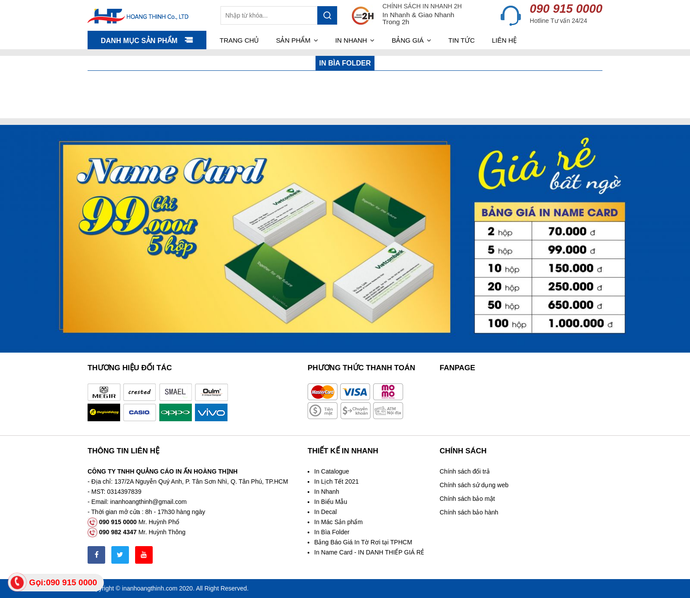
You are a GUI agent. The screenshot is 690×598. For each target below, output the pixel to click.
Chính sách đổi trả (465, 471)
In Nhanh (326, 491)
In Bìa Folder (331, 532)
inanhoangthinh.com (149, 588)
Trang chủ (239, 40)
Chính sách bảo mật (467, 498)
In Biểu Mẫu (330, 501)
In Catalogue (331, 471)
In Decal (325, 511)
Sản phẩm (297, 40)
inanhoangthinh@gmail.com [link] (148, 501)
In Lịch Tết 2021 (336, 481)
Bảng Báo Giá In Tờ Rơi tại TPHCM (363, 542)
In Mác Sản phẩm (338, 521)
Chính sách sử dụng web (474, 485)
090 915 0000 (566, 9)
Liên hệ (504, 40)
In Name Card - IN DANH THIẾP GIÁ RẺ (369, 552)
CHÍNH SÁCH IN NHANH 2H (422, 6)
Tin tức (461, 40)
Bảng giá (411, 40)
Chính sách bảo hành (469, 512)
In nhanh (355, 40)
